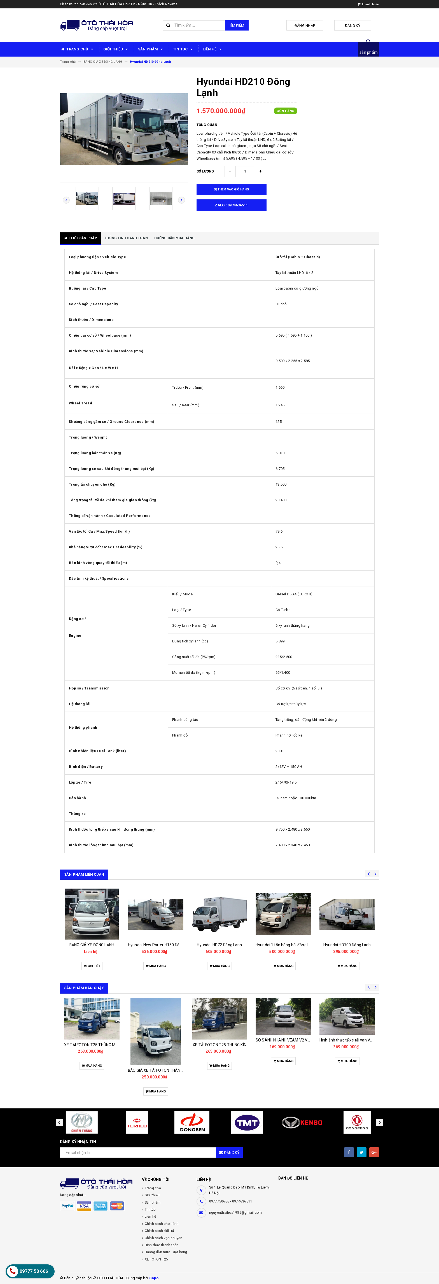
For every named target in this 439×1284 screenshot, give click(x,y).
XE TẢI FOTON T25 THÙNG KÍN (219, 1045)
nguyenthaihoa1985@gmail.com (235, 1213)
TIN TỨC (183, 49)
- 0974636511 (241, 1201)
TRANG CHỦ (77, 49)
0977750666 (219, 1201)
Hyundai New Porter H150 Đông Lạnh (161, 945)
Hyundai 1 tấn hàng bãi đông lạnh (285, 945)
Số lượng (205, 171)
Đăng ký (348, 26)
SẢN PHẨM (151, 49)
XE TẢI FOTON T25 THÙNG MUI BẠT (95, 1045)
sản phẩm (368, 52)
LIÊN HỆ (213, 49)
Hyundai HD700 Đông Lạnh (347, 945)
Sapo (153, 1278)
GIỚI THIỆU (116, 49)
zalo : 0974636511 (231, 205)
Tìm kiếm (236, 25)
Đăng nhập (309, 26)
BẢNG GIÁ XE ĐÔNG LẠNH (91, 945)
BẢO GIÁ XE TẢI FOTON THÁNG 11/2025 (163, 1070)
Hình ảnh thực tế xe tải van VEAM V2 (351, 1040)
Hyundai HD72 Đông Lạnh (219, 945)
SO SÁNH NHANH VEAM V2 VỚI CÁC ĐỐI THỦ (296, 1040)
